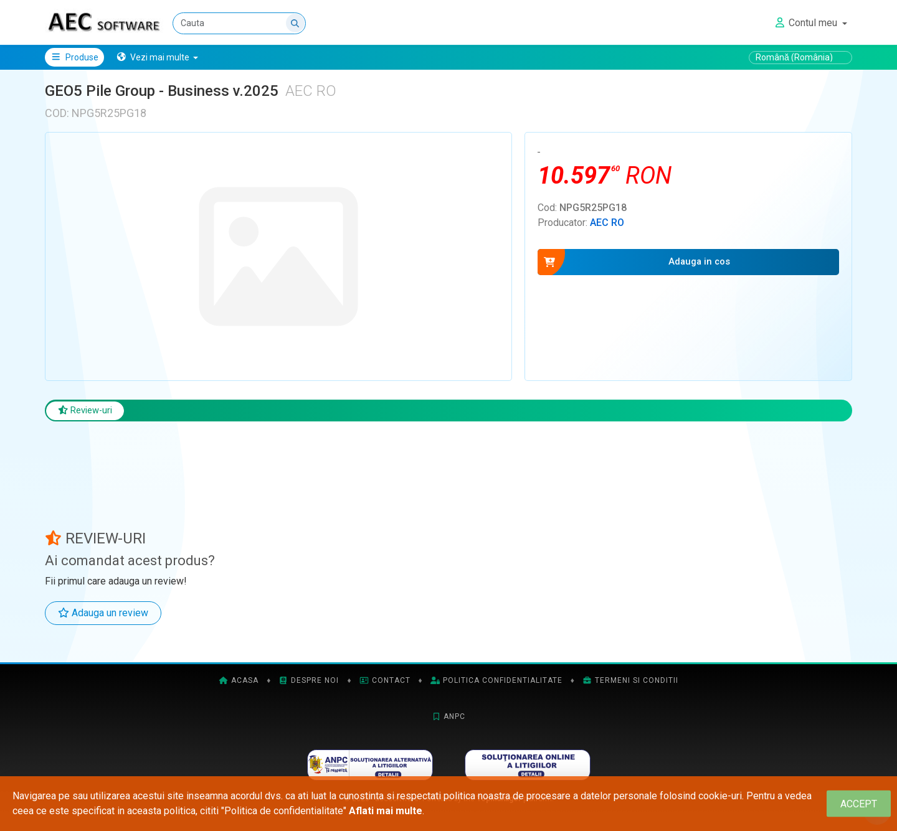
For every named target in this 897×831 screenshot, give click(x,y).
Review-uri (88, 411)
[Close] (859, 804)
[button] (157, 57)
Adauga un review (103, 615)
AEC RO (607, 222)
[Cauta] (239, 23)
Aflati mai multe (385, 811)
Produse (74, 57)
